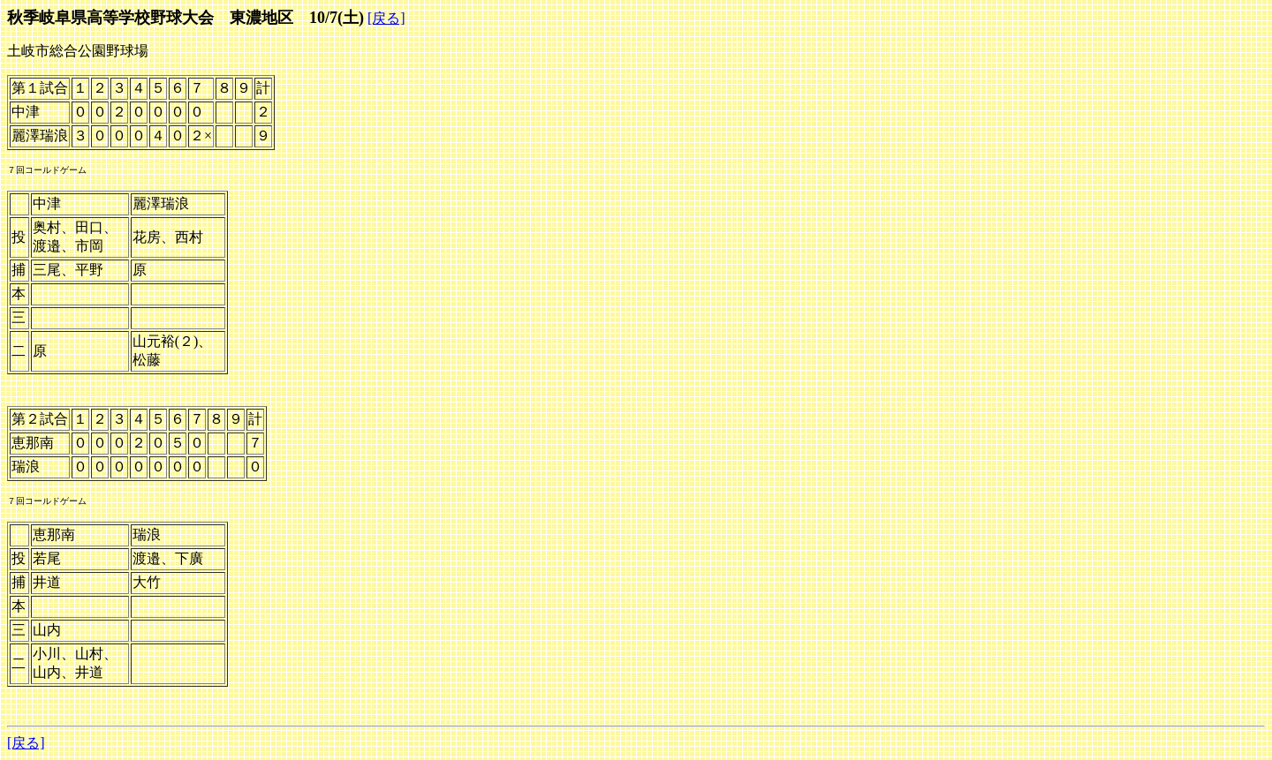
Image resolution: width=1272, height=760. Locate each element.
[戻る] (386, 18)
